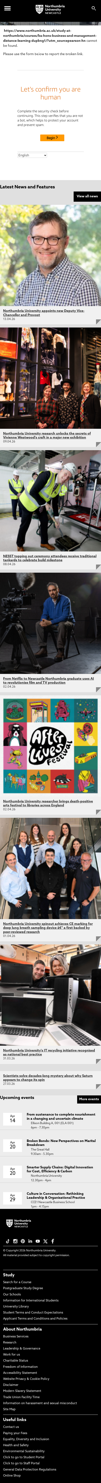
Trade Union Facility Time (21, 1397)
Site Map (9, 1409)
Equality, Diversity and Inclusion (26, 1439)
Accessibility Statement (20, 1373)
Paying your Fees (15, 1433)
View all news (87, 196)
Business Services (15, 1336)
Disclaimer (10, 1385)
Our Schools (12, 1294)
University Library (16, 1306)
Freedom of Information (20, 1367)
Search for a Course (17, 1282)
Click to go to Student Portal (23, 1457)
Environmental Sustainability (24, 1451)
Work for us (11, 1354)
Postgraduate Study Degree (23, 1288)
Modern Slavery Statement (22, 1391)
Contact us (11, 1427)
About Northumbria (22, 1329)
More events (89, 1099)
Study (9, 1275)
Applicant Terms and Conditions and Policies (35, 1318)
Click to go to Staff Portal (21, 1463)
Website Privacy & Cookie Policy (26, 1379)
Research (9, 1342)
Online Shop (12, 1475)
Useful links (14, 1420)
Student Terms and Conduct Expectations (33, 1312)
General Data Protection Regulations (29, 1469)
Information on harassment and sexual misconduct (40, 1403)
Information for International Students (30, 1300)
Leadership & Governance (21, 1348)
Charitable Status (15, 1360)
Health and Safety (16, 1445)
